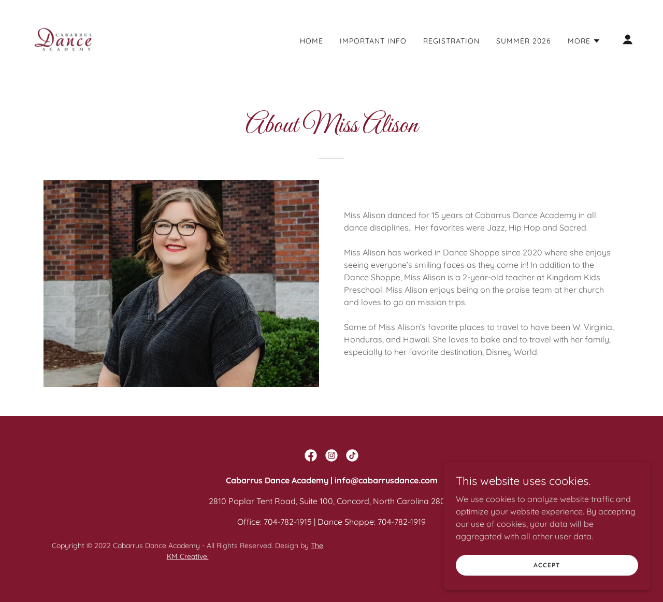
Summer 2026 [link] (523, 41)
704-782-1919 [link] (402, 522)
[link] (63, 38)
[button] (584, 41)
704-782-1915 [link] (288, 522)
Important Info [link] (373, 41)
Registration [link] (451, 41)
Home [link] (311, 41)
